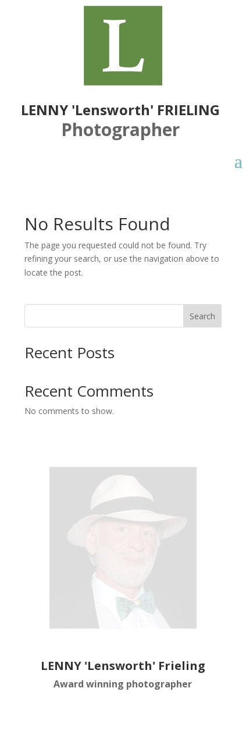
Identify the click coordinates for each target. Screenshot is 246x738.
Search (202, 316)
